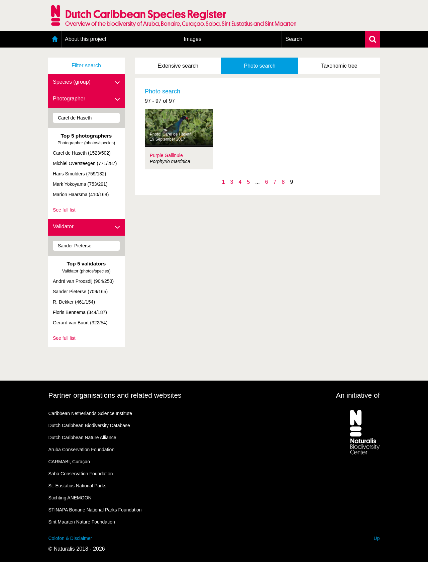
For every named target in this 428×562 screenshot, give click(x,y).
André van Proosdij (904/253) (83, 281)
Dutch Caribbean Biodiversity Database (89, 425)
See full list (64, 210)
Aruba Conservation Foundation (81, 449)
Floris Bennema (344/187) (80, 312)
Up (377, 538)
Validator (86, 227)
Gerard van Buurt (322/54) (80, 322)
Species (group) (86, 82)
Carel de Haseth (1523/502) (82, 153)
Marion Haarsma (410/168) (81, 194)
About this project (85, 39)
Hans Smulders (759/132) (79, 173)
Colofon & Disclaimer (70, 538)
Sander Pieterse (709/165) (80, 291)
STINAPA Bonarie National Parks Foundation (95, 509)
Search (293, 39)
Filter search (86, 65)
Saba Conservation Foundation (80, 473)
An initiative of (358, 395)
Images (192, 39)
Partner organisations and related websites (115, 395)
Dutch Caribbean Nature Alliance (82, 437)
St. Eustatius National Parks (77, 485)
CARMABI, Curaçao (69, 461)
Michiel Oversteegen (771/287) (85, 163)
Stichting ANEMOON (70, 497)
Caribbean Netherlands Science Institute (90, 413)
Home (54, 39)
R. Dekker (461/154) (74, 302)
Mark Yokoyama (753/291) (80, 184)
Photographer (86, 99)
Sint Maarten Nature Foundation (81, 522)
